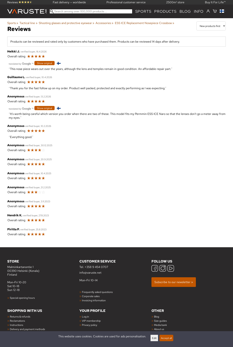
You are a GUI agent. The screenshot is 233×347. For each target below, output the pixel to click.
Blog (156, 316)
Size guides (160, 320)
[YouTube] (170, 269)
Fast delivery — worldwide (69, 2)
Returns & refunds (20, 316)
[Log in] (208, 11)
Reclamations (17, 320)
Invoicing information (94, 300)
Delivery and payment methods (27, 329)
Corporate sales (91, 296)
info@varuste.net (90, 273)
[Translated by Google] (20, 63)
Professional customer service (126, 2)
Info (199, 11)
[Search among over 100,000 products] (91, 11)
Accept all (166, 338)
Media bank (160, 325)
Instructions (16, 325)
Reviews (19, 2)
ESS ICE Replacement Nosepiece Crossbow (144, 23)
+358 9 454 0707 (96, 267)
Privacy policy (89, 325)
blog (185, 11)
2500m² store (175, 2)
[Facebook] (154, 269)
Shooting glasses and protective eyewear (66, 23)
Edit (154, 338)
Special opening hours (22, 297)
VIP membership (91, 320)
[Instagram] (162, 269)
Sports (143, 11)
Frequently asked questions (97, 292)
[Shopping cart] (215, 11)
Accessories (104, 23)
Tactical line (28, 23)
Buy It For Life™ (215, 2)
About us (159, 329)
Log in (85, 316)
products (165, 11)
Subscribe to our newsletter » (173, 282)
